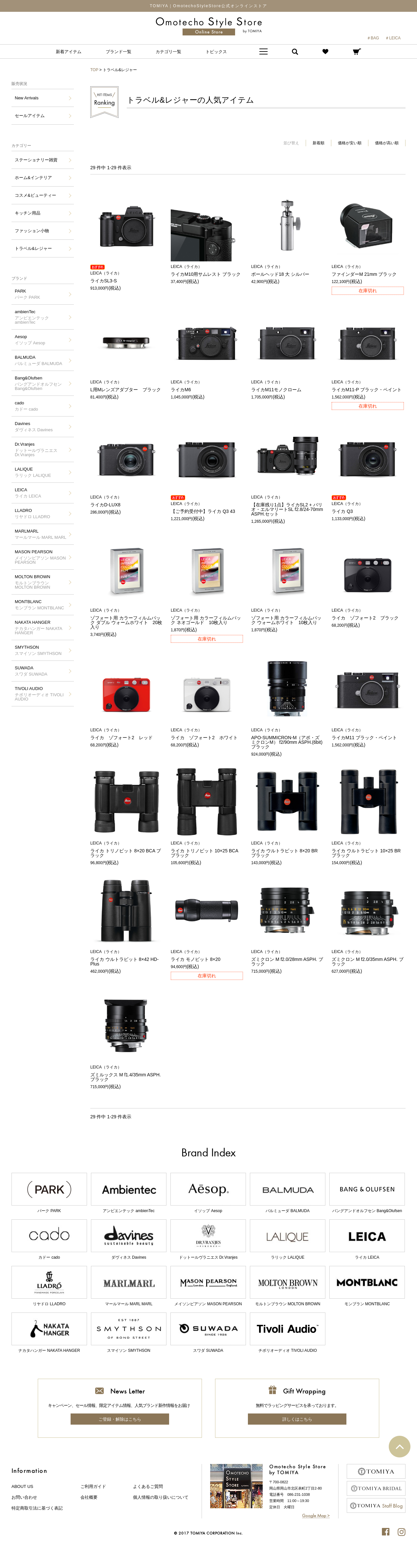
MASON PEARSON (41, 557)
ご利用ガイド (93, 1486)
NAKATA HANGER (41, 627)
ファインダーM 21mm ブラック (368, 271)
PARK (27, 294)
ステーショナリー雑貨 (36, 159)
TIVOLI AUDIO (41, 693)
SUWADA (31, 671)
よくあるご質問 (148, 1486)
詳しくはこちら (297, 1419)
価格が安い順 (350, 143)
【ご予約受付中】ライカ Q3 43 (207, 508)
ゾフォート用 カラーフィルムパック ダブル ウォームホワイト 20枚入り (126, 619)
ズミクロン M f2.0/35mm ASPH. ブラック (368, 958)
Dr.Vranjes (41, 449)
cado (26, 406)
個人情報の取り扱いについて (160, 1497)
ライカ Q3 (368, 508)
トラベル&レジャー (33, 248)
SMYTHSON (38, 650)
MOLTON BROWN (41, 582)
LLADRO (32, 513)
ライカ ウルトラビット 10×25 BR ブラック (368, 849)
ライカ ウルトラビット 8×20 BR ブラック (287, 849)
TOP (94, 70)
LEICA (28, 492)
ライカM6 (207, 386)
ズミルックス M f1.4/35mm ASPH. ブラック (126, 1073)
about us (22, 1486)
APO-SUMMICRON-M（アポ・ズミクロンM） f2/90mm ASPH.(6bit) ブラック (287, 738)
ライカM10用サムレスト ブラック (207, 271)
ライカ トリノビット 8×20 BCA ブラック (126, 849)
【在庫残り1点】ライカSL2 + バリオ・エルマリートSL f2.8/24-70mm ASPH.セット (287, 506)
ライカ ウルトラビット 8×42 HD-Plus (126, 958)
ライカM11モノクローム (287, 386)
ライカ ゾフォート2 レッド (126, 734)
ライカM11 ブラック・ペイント (368, 734)
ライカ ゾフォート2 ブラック (368, 614)
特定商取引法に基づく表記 (37, 1508)
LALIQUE (33, 472)
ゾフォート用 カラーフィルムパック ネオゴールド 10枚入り (207, 616)
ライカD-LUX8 (126, 501)
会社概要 (89, 1497)
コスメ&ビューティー (35, 195)
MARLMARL (40, 534)
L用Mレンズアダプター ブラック (126, 386)
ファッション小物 (32, 230)
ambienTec (41, 317)
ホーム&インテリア (33, 177)
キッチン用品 (27, 213)
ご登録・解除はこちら (120, 1419)
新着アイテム (68, 51)
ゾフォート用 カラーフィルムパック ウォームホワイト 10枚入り (287, 616)
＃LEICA (393, 38)
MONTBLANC (39, 604)
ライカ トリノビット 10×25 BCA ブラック (207, 849)
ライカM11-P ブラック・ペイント (368, 386)
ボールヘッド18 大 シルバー (287, 271)
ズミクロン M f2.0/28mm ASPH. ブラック (287, 958)
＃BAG (373, 38)
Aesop (30, 339)
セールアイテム (30, 115)
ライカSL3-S (126, 277)
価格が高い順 (387, 143)
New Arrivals (26, 97)
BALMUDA (38, 360)
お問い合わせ (24, 1497)
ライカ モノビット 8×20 (207, 956)
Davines (34, 426)
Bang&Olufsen (41, 383)
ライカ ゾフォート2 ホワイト (207, 734)
